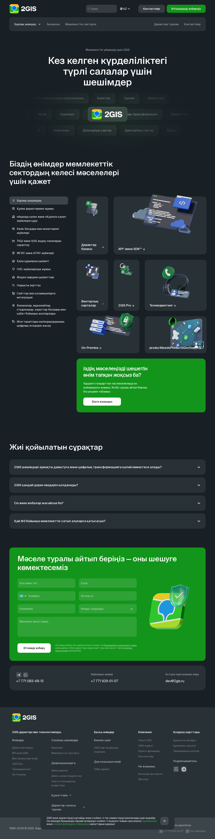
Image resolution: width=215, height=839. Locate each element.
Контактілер (192, 24)
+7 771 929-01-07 (104, 681)
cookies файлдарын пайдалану (71, 824)
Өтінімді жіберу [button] (34, 648)
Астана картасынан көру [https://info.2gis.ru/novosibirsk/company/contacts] (182, 674)
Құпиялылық (149, 821)
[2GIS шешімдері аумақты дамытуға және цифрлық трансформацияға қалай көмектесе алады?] (107, 467)
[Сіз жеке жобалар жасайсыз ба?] (107, 503)
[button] (186, 9)
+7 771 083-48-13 (30, 681)
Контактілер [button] (151, 8)
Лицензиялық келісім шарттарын (120, 645)
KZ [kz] (125, 9)
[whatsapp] (25, 675)
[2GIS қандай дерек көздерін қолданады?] (107, 485)
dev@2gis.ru (174, 681)
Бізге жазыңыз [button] (102, 401)
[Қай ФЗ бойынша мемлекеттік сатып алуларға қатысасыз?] (107, 521)
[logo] (22, 8)
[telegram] (19, 675)
